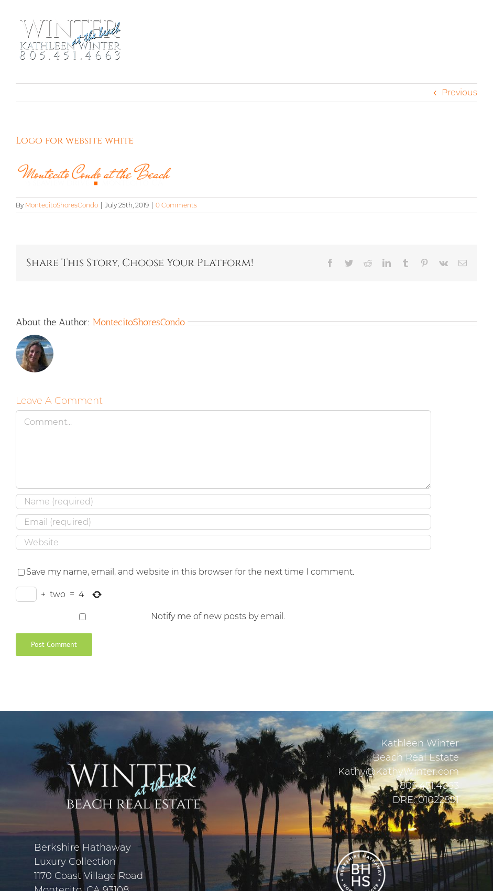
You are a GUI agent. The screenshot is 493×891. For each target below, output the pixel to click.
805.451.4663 (429, 785)
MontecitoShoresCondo (61, 205)
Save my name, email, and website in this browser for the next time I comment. (190, 572)
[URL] (223, 542)
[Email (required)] (223, 522)
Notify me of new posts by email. (218, 616)
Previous (459, 92)
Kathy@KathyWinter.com (398, 771)
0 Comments (176, 205)
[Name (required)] (223, 501)
